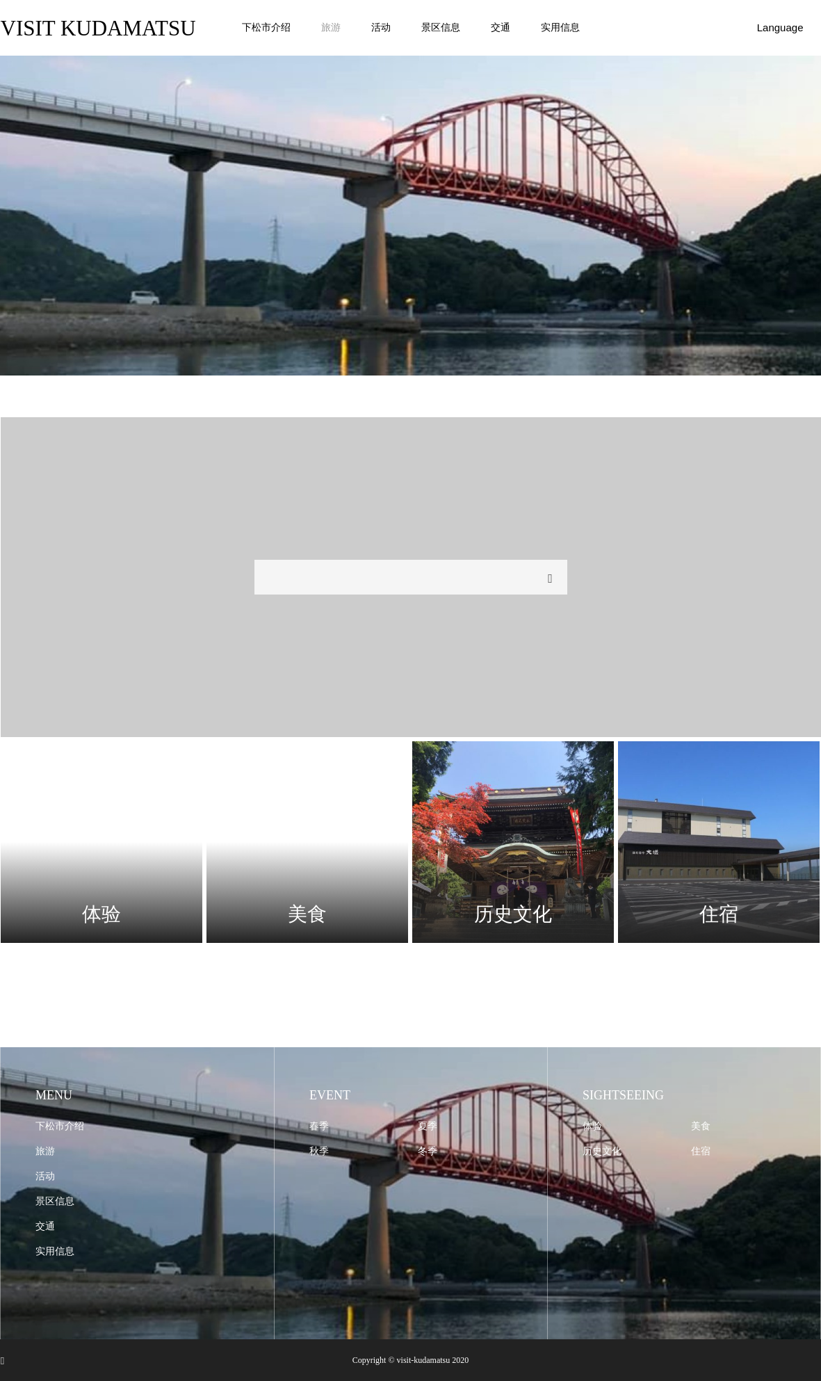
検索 (550, 578)
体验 (592, 1126)
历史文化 (602, 1151)
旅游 (331, 27)
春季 (319, 1126)
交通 (500, 27)
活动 (381, 27)
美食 (700, 1126)
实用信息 (560, 27)
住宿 (700, 1151)
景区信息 (440, 27)
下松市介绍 (266, 27)
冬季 (427, 1151)
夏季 (427, 1126)
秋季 (319, 1151)
